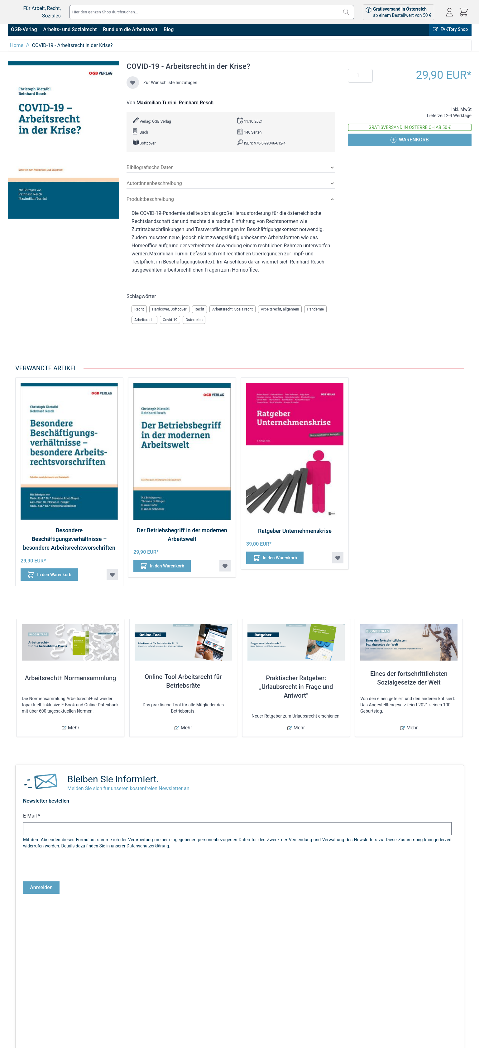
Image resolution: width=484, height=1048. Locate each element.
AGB (12, 977)
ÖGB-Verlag (24, 29)
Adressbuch (232, 995)
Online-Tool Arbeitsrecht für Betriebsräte (183, 681)
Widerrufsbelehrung (27, 1004)
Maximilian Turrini (156, 103)
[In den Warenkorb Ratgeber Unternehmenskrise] (275, 558)
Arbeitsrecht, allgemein (280, 309)
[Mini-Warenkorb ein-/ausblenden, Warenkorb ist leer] (463, 12)
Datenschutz (20, 995)
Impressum (19, 986)
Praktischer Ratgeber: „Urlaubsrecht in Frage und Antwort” (296, 686)
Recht (139, 309)
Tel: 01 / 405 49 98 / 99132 (436, 1003)
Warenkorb (231, 1004)
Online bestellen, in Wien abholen (357, 938)
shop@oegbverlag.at (430, 996)
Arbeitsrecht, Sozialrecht (232, 309)
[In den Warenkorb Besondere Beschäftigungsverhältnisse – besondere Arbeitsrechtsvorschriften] (50, 574)
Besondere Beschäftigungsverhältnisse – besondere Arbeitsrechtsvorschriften (69, 539)
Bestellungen (233, 986)
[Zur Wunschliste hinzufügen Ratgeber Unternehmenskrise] (337, 557)
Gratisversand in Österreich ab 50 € (409, 127)
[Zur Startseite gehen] (43, 8)
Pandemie (315, 309)
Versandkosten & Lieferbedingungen (135, 977)
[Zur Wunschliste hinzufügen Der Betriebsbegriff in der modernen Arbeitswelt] (225, 565)
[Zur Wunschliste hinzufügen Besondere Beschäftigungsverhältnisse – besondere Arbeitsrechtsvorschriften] (112, 574)
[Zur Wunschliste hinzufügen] (133, 82)
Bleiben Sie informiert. (113, 779)
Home (16, 45)
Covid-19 (170, 320)
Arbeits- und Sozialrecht (70, 29)
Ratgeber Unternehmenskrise (295, 531)
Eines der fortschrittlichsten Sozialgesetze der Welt (409, 678)
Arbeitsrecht (144, 320)
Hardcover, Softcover (169, 309)
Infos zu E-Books (116, 986)
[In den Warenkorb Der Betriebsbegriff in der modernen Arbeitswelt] (163, 566)
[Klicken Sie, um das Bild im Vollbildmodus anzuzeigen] (63, 140)
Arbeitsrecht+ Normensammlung (70, 678)
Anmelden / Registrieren (244, 977)
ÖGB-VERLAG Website (447, 938)
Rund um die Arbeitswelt (130, 29)
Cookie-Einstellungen (28, 1012)
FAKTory (407, 938)
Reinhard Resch (196, 103)
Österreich (194, 320)
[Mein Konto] (449, 12)
